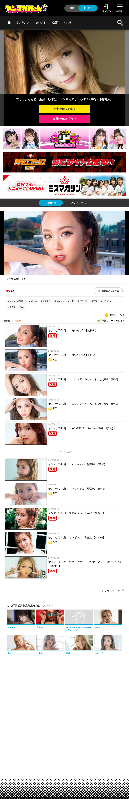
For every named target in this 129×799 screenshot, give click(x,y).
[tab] (51, 203)
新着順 (7, 321)
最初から (19, 321)
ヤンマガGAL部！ (16, 279)
